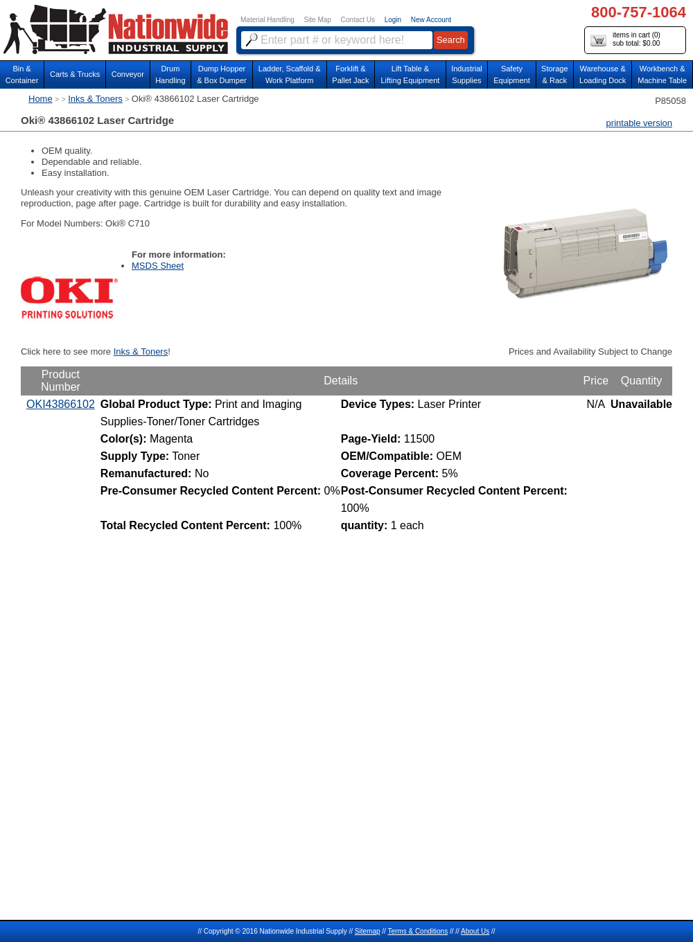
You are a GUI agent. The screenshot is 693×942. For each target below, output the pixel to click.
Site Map (317, 20)
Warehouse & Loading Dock (602, 74)
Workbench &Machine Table (662, 74)
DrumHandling (170, 74)
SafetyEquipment (511, 74)
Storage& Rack (554, 74)
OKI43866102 (60, 404)
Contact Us (358, 20)
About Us (475, 931)
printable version (639, 123)
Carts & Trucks (75, 74)
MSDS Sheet (158, 265)
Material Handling (267, 20)
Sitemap (367, 931)
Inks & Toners (95, 99)
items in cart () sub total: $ (625, 39)
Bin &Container (22, 74)
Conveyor (128, 74)
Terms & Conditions (417, 931)
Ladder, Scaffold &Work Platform (289, 74)
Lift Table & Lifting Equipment (409, 74)
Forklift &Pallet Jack (350, 74)
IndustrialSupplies (466, 74)
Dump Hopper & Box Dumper (222, 74)
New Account (431, 20)
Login (393, 20)
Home (40, 99)
